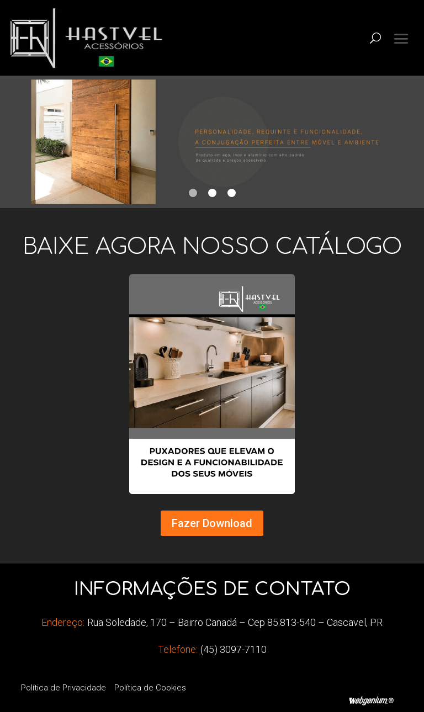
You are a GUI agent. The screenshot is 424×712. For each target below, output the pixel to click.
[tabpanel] (212, 142)
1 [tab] (193, 193)
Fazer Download (212, 523)
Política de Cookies (150, 688)
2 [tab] (212, 193)
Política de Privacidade (63, 688)
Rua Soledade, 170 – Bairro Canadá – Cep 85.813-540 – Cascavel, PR (235, 622)
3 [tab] (231, 193)
